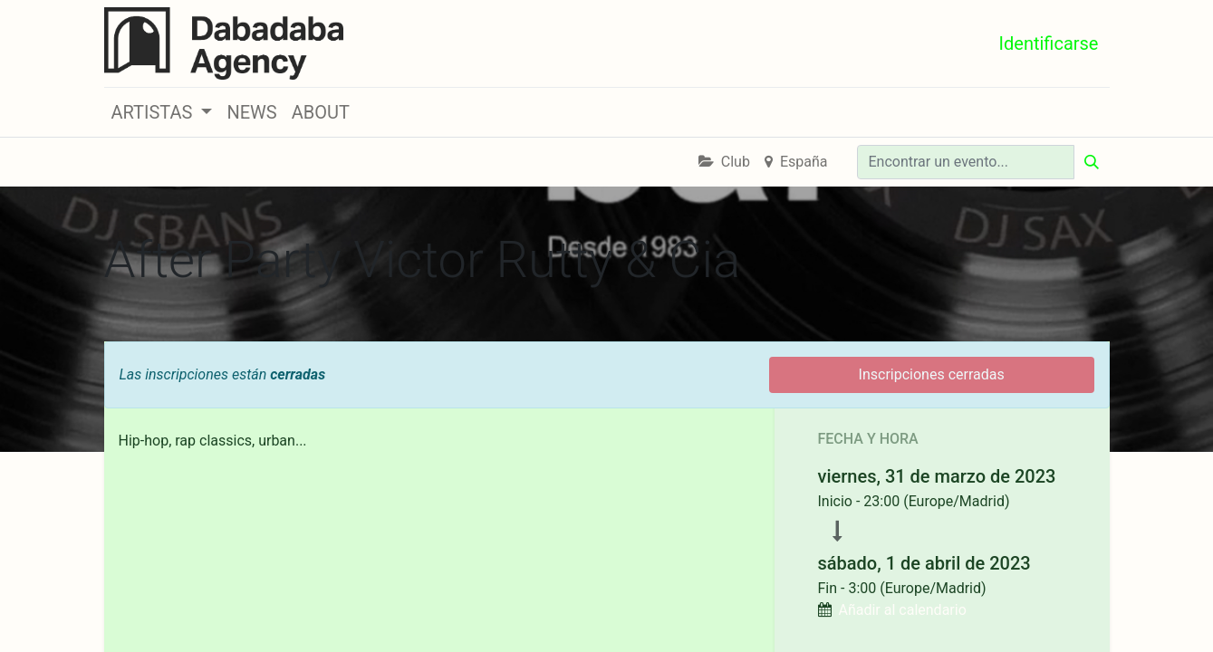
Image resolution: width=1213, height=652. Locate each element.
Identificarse (1049, 43)
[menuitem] (251, 112)
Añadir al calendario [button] (902, 609)
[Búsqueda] (1091, 162)
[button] (162, 112)
